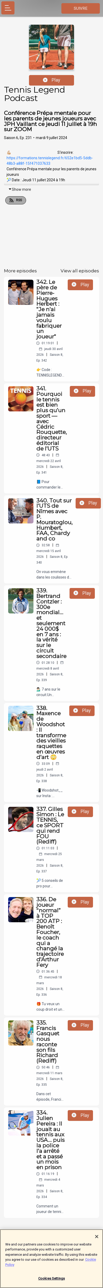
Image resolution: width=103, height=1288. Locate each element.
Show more (19, 189)
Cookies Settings (51, 1281)
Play (51, 80)
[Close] (96, 1239)
